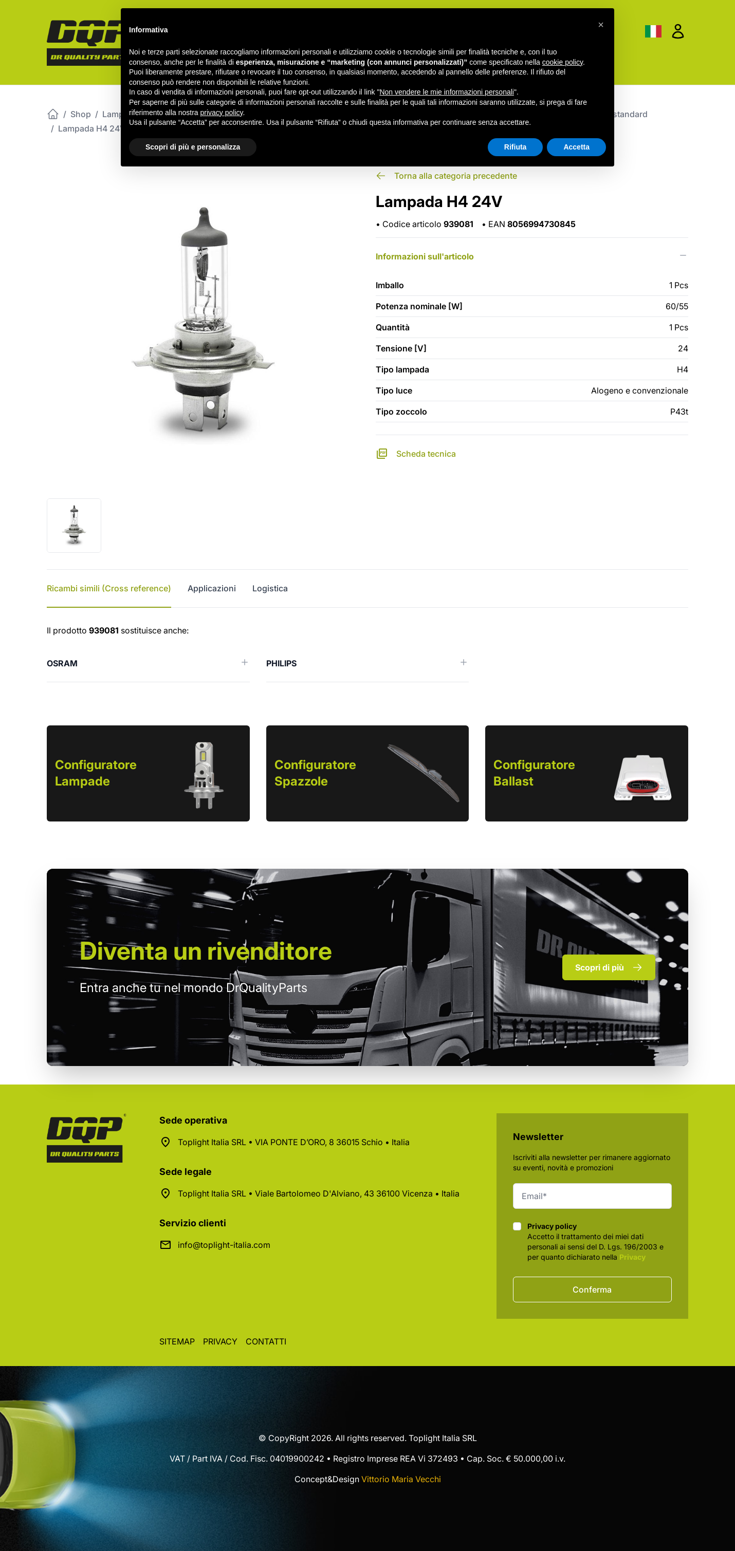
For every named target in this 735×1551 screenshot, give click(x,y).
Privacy (632, 1257)
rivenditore (206, 951)
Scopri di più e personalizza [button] (192, 147)
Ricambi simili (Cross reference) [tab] (109, 588)
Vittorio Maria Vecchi (401, 1479)
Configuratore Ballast (534, 773)
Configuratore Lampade (96, 773)
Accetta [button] (576, 147)
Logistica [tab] (270, 588)
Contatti (266, 1341)
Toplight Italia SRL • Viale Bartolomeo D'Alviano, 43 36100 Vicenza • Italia (319, 1193)
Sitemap (177, 1341)
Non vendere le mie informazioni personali (446, 92)
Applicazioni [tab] (212, 588)
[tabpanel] (367, 653)
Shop (80, 114)
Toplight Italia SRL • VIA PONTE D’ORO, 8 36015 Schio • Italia (294, 1142)
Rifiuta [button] (515, 147)
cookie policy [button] (562, 62)
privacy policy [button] (221, 112)
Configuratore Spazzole (315, 773)
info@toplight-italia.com (224, 1245)
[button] (601, 24)
